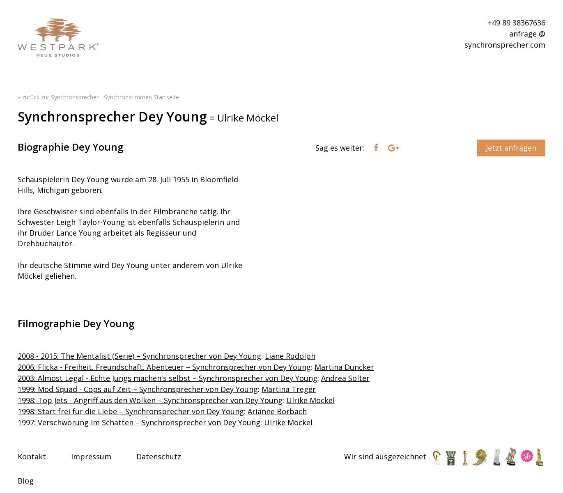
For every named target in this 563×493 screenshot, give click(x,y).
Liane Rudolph (290, 356)
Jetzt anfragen (511, 148)
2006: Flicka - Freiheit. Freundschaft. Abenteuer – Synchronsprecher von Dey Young (164, 367)
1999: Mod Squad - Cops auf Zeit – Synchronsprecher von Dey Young (138, 389)
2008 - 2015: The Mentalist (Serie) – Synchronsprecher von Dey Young (139, 356)
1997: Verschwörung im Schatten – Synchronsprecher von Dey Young (139, 422)
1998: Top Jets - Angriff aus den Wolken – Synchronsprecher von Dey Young (150, 400)
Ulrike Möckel (310, 400)
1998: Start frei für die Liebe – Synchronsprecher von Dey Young (131, 411)
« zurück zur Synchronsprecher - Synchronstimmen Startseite (98, 97)
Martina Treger (289, 389)
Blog (26, 481)
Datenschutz (158, 456)
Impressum (91, 456)
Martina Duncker (344, 367)
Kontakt (32, 456)
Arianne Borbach (277, 411)
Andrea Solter (345, 378)
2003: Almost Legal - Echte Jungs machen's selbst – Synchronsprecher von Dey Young (167, 378)
